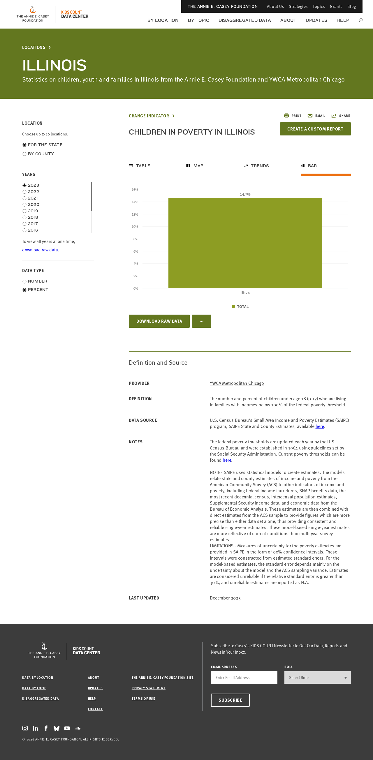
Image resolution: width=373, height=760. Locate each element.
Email (316, 116)
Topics (319, 6)
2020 (33, 204)
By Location (163, 20)
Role (288, 666)
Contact (95, 709)
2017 (33, 223)
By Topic (198, 20)
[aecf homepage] (32, 14)
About (288, 20)
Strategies (298, 6)
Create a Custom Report (315, 129)
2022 (33, 191)
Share (340, 116)
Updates (316, 20)
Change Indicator (149, 116)
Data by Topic (34, 688)
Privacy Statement (149, 688)
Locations (33, 47)
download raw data (40, 250)
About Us (275, 6)
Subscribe (230, 700)
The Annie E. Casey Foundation (223, 6)
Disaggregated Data (245, 20)
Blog (351, 6)
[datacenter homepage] (74, 14)
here (320, 426)
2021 (33, 198)
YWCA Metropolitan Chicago (237, 383)
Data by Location (37, 677)
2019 (33, 211)
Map (198, 165)
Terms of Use (143, 698)
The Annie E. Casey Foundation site (163, 677)
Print (292, 116)
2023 (33, 185)
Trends (260, 165)
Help (343, 20)
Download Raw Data (159, 321)
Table (143, 165)
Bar (312, 165)
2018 (33, 217)
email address (224, 666)
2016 (33, 230)
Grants (336, 6)
